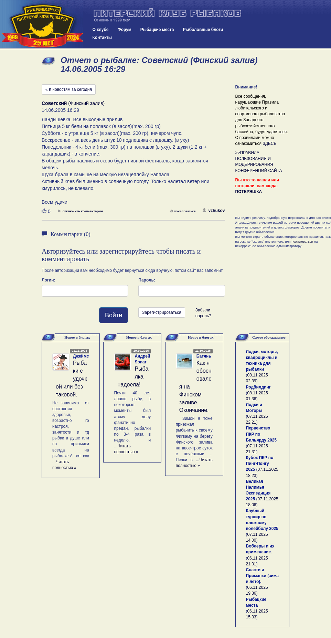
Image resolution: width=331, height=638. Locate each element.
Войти (113, 315)
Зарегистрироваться (161, 312)
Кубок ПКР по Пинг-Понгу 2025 (260, 463)
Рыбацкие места (157, 29)
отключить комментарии (80, 211)
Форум (124, 29)
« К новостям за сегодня (68, 89)
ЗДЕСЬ (269, 143)
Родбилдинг (258, 387)
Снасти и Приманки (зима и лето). (262, 575)
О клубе (101, 29)
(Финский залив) (73, 103)
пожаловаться (183, 211)
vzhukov (213, 210)
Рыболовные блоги (203, 29)
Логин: (48, 280)
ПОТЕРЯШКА (248, 191)
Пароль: (146, 280)
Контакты (102, 37)
